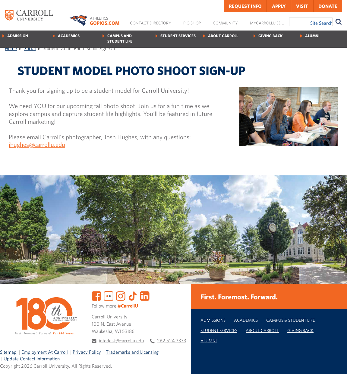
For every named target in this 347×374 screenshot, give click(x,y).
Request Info (245, 6)
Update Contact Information (32, 358)
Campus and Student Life (119, 39)
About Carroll (223, 36)
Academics (69, 36)
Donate (327, 6)
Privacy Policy (87, 352)
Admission (17, 36)
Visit (302, 6)
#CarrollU (128, 305)
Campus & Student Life (290, 320)
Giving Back (270, 36)
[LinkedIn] (145, 295)
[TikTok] (132, 295)
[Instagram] (120, 295)
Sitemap (8, 352)
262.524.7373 (171, 340)
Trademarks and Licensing (132, 352)
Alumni (312, 36)
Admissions (213, 320)
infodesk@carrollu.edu (121, 340)
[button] (335, 362)
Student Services (178, 36)
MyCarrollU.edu (267, 23)
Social (30, 48)
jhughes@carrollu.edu (37, 144)
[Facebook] (96, 295)
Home (11, 48)
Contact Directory (150, 23)
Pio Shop (192, 23)
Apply (279, 6)
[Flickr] (108, 295)
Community (225, 23)
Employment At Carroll (44, 352)
